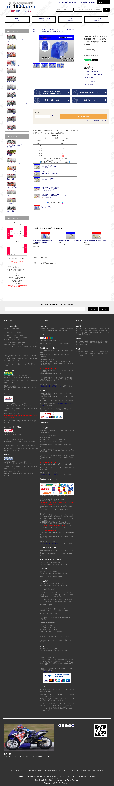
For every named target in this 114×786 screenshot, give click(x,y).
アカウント (77, 2)
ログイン (93, 2)
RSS (97, 770)
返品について (88, 120)
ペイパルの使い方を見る (47, 671)
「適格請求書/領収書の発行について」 (51, 386)
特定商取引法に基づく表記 (100, 120)
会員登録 (85, 2)
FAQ (70, 19)
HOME (17, 19)
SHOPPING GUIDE (44, 19)
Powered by (57, 783)
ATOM (101, 770)
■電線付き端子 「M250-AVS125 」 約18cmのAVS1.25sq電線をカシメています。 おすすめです (54, 195)
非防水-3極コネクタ (63, 31)
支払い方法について (21, 770)
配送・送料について (33, 770)
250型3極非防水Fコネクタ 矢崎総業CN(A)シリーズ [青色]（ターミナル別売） (45, 241)
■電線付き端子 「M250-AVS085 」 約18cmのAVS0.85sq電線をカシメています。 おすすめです (54, 189)
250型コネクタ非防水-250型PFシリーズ (65, 29)
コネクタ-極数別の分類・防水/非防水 (47, 31)
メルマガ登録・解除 (65, 2)
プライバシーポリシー (68, 770)
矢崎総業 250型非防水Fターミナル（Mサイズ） (95, 240)
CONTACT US (96, 19)
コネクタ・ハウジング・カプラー (46, 29)
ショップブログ (91, 770)
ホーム (34, 29)
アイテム (102, 2)
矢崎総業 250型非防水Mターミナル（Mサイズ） (70, 240)
